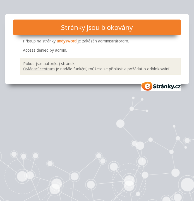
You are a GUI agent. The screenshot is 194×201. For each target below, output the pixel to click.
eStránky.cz (161, 86)
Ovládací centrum (39, 68)
